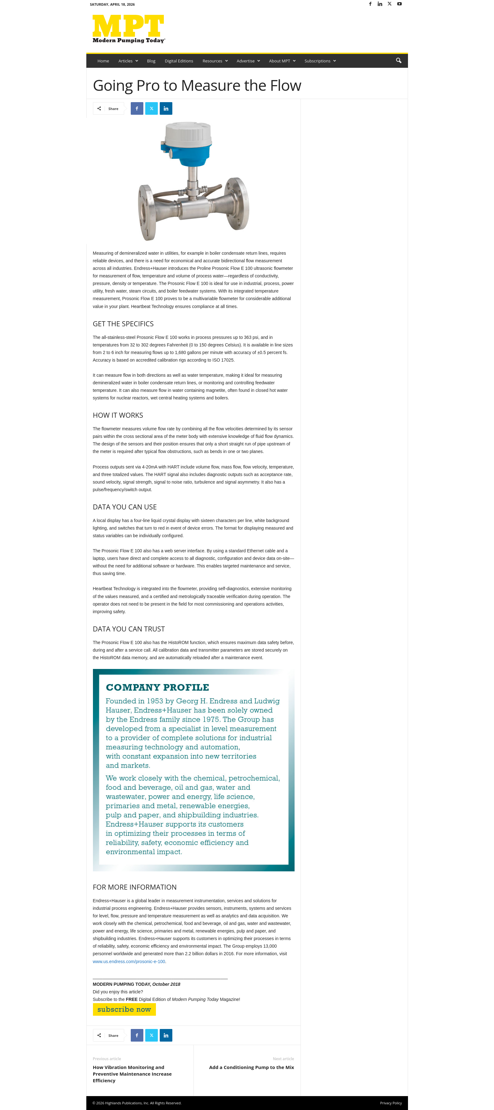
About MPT (282, 61)
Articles (128, 61)
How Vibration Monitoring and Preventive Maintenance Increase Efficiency (132, 1074)
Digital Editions (179, 61)
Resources (215, 61)
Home (103, 61)
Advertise (249, 61)
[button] (398, 61)
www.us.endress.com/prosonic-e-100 (129, 961)
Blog (151, 61)
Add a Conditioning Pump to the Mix (251, 1067)
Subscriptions (320, 61)
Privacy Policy (391, 1103)
